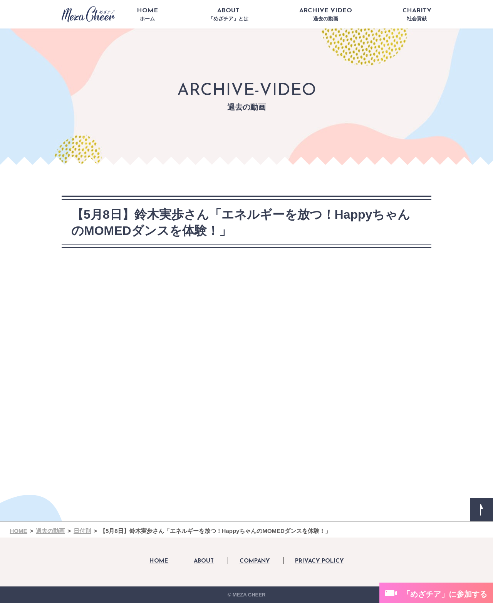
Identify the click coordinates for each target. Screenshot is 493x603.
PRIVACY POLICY (319, 561)
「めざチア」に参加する (444, 594)
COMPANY (255, 561)
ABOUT (228, 15)
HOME (147, 15)
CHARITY (416, 15)
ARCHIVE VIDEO (325, 15)
